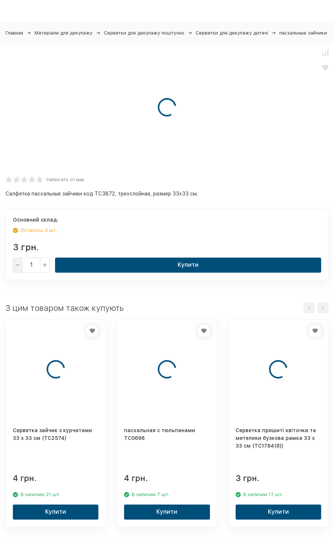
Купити (188, 264)
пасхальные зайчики (303, 33)
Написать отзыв (65, 179)
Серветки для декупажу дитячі (232, 33)
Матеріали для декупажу (63, 33)
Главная (14, 33)
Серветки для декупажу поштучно (144, 33)
